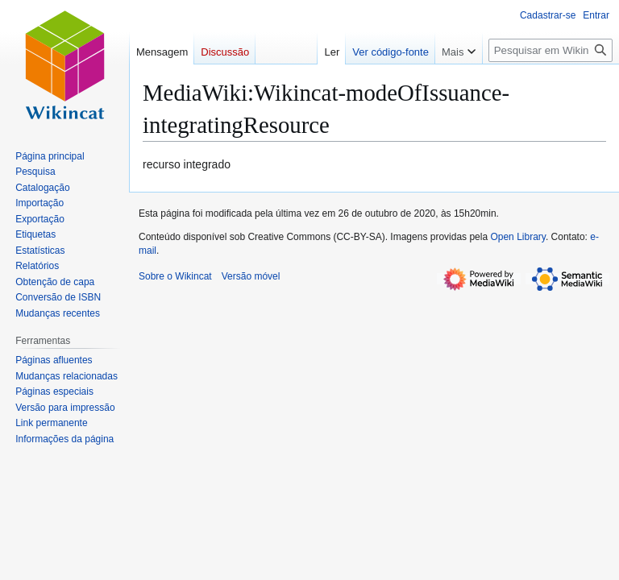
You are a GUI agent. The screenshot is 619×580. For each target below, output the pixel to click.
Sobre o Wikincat (175, 276)
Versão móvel (251, 276)
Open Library (517, 236)
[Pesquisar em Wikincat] (550, 50)
